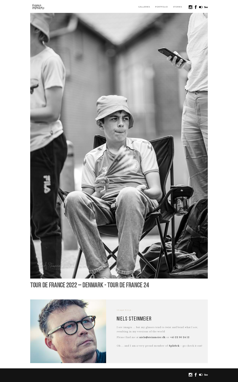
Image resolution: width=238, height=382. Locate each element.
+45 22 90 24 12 (179, 337)
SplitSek (174, 345)
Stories (177, 7)
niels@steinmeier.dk (152, 337)
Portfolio (161, 7)
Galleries (144, 7)
